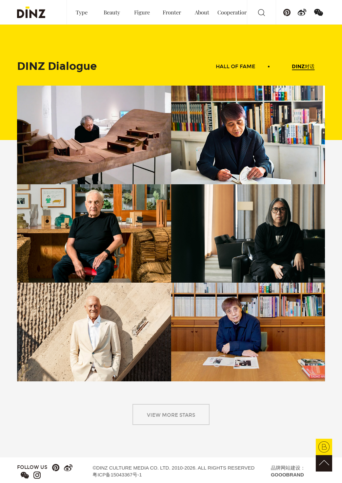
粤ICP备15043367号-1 (117, 474)
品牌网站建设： (288, 471)
